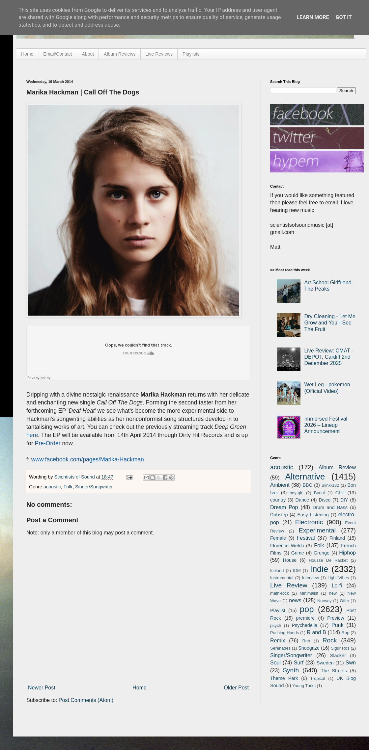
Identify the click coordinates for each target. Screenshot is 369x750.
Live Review (288, 585)
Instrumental (281, 577)
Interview (310, 577)
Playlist (277, 610)
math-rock (279, 593)
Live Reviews (159, 54)
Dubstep (279, 514)
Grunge (321, 553)
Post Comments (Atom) (86, 700)
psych (275, 625)
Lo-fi (337, 585)
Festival (306, 538)
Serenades (280, 648)
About (88, 54)
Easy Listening (313, 514)
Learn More (313, 17)
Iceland (277, 570)
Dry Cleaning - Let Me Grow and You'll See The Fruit (329, 323)
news (295, 600)
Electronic (309, 522)
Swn (351, 662)
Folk (68, 486)
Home (27, 54)
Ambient (280, 485)
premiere (305, 618)
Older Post (236, 687)
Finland (337, 538)
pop (307, 609)
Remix (277, 640)
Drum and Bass (330, 507)
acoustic (52, 486)
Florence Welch (287, 545)
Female (278, 538)
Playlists (191, 54)
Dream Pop (284, 507)
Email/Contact (57, 54)
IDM (296, 570)
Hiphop (347, 553)
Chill (340, 492)
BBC (307, 485)
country (278, 500)
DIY (344, 500)
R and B (316, 632)
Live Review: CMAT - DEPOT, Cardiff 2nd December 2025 (328, 357)
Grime (297, 553)
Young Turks (304, 685)
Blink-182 (330, 485)
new (333, 593)
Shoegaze (309, 648)
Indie (319, 569)
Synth (291, 670)
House (290, 560)
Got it (343, 17)
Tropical (317, 678)
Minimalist (308, 593)
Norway (324, 600)
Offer (344, 600)
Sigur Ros (340, 648)
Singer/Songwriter (94, 486)
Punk (337, 625)
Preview (335, 618)
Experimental (317, 530)
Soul (275, 662)
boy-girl (296, 492)
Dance (302, 500)
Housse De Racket (328, 560)
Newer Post (41, 687)
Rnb (306, 640)
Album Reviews (119, 54)
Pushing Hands (284, 632)
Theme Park (284, 678)
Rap (345, 632)
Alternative (305, 476)
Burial (319, 492)
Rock (330, 640)
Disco (324, 500)
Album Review (337, 467)
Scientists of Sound (75, 476)
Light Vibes (338, 577)
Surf (298, 662)
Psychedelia (304, 625)
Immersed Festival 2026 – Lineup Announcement (325, 425)
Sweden (325, 662)
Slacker (338, 655)
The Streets (334, 670)
